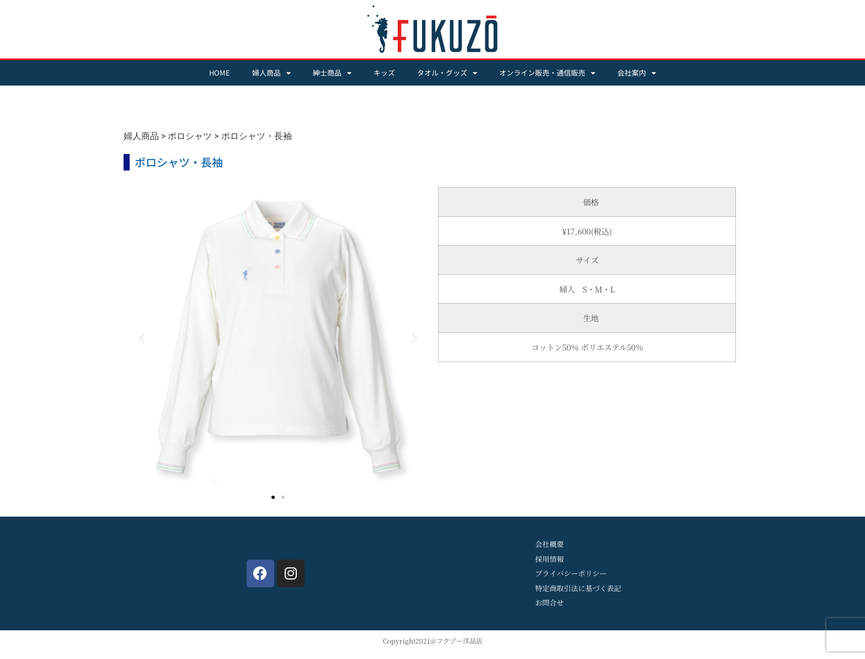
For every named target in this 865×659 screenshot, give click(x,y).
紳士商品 (332, 73)
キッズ (384, 72)
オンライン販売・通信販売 (547, 73)
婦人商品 (271, 73)
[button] (141, 338)
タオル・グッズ (447, 73)
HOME (219, 72)
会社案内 (636, 73)
